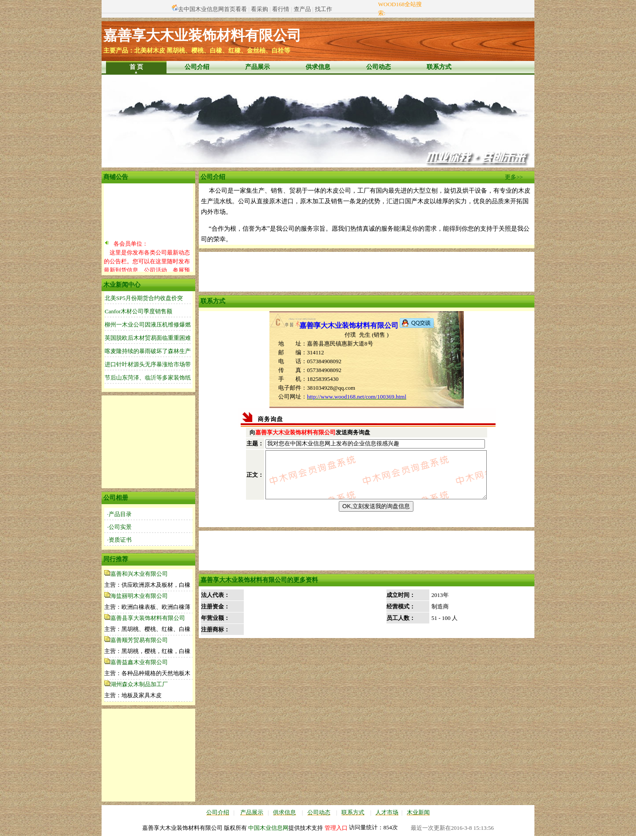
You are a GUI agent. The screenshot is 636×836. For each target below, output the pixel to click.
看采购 (259, 9)
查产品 (302, 9)
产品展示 (257, 67)
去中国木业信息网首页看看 (212, 9)
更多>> (514, 177)
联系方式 (439, 67)
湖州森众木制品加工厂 (139, 684)
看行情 (280, 9)
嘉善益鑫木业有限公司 (139, 662)
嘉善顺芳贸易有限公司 (139, 640)
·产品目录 (119, 514)
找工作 (323, 9)
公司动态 (378, 67)
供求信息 (318, 67)
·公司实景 (119, 527)
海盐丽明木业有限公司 (139, 596)
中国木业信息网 (268, 828)
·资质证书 (119, 539)
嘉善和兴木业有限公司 (139, 573)
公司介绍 (197, 67)
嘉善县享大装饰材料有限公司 (147, 618)
